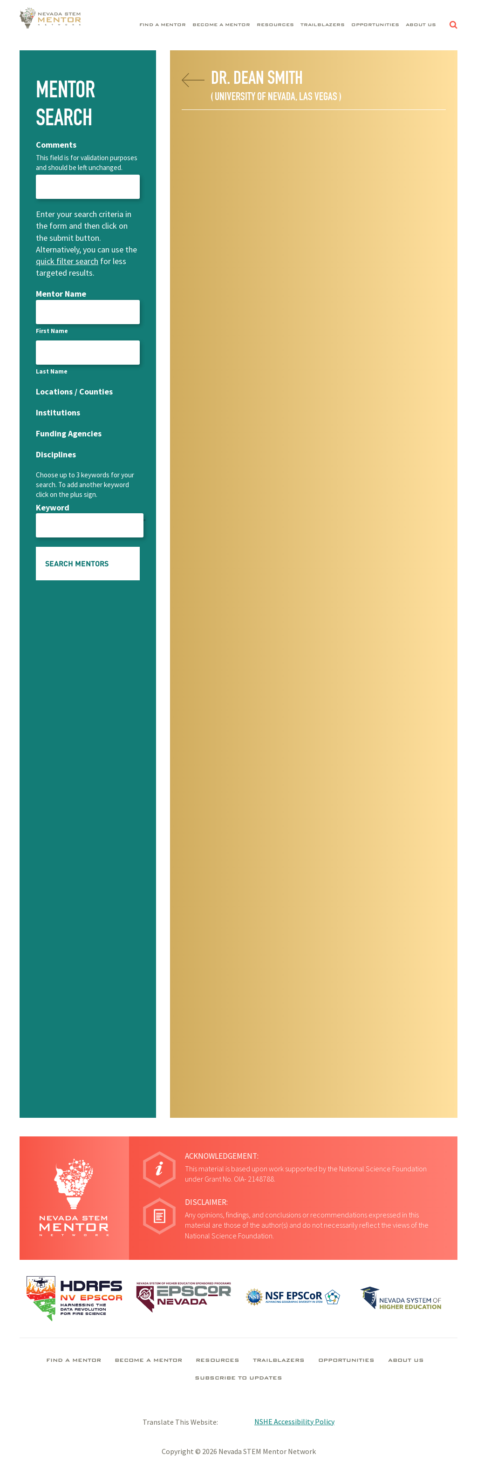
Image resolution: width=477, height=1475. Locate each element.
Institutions (58, 412)
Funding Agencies (69, 433)
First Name (52, 331)
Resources (275, 25)
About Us (421, 25)
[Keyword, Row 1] (89, 525)
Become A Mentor (221, 25)
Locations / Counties (74, 391)
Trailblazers (322, 25)
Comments (56, 144)
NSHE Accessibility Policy (294, 1421)
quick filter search (67, 261)
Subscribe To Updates (238, 1378)
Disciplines (56, 454)
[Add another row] (144, 519)
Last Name (52, 371)
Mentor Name (61, 293)
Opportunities (375, 25)
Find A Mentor (162, 25)
